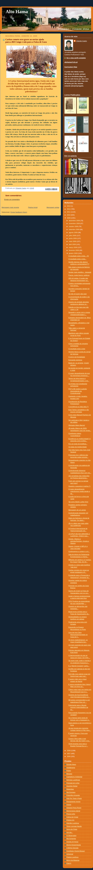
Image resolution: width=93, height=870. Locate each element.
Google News (71, 764)
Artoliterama (70, 768)
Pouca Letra (70, 814)
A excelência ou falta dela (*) (78, 407)
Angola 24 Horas (72, 842)
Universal (69, 854)
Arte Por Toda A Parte (74, 798)
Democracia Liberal (73, 811)
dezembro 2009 (74, 221)
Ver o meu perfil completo (76, 58)
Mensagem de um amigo (77, 510)
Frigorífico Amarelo (73, 795)
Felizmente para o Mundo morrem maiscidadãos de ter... (78, 707)
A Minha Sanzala (72, 848)
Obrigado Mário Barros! (76, 425)
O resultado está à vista (76, 349)
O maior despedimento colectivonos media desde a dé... (79, 491)
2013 (69, 206)
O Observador (71, 836)
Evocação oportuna (75, 360)
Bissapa (69, 774)
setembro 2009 (74, 229)
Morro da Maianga (72, 860)
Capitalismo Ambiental (74, 777)
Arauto (68, 805)
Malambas (70, 789)
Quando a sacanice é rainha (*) (79, 486)
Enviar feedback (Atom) (19, 212)
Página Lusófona (72, 857)
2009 (69, 218)
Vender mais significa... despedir (79, 272)
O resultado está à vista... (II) (78, 256)
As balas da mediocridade (77, 447)
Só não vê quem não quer (77, 294)
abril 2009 (72, 244)
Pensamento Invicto (73, 802)
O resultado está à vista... (77, 259)
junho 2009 (73, 238)
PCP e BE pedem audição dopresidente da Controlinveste (77, 391)
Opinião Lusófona (72, 823)
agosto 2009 (73, 232)
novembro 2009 (74, 223)
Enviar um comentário (12, 199)
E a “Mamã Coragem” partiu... (78, 666)
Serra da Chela (71, 829)
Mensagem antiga (53, 207)
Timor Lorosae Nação (74, 826)
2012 (69, 209)
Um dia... (69, 832)
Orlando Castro (81, 41)
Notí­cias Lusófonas (73, 780)
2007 (69, 753)
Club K (68, 863)
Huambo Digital (71, 786)
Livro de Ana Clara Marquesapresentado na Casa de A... (78, 635)
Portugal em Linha (72, 783)
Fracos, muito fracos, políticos (78, 275)
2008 (69, 750)
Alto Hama (17, 11)
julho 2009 (73, 235)
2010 (69, 215)
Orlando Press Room (73, 808)
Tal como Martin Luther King (78, 502)
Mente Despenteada (73, 845)
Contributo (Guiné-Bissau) (75, 851)
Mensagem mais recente (10, 207)
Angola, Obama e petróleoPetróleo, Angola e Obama (78, 541)
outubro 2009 (74, 226)
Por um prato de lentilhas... (77, 444)
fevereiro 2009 (74, 250)
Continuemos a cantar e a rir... (79, 551)
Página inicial (32, 207)
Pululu (68, 771)
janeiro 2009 (73, 253)
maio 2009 (73, 241)
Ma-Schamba (71, 839)
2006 (69, 756)
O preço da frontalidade (76, 357)
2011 (69, 212)
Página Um (70, 820)
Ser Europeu (70, 792)
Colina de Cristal (72, 817)
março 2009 (73, 247)
